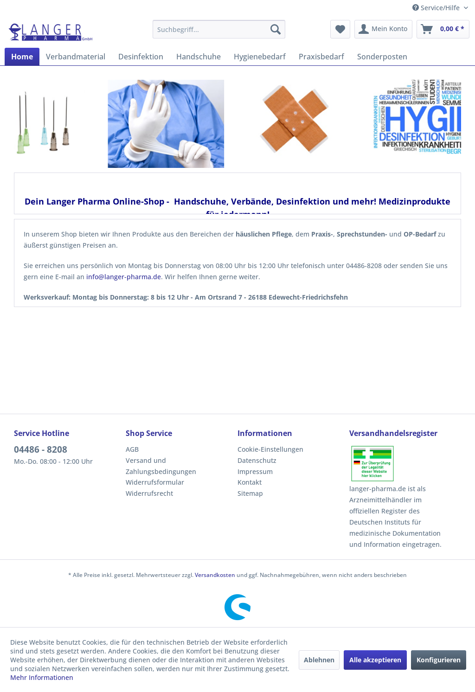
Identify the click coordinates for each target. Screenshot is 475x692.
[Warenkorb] (443, 29)
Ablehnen (319, 659)
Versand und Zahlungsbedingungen (161, 466)
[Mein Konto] (383, 29)
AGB (132, 449)
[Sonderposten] (382, 56)
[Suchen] (275, 29)
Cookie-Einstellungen (270, 449)
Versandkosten (215, 575)
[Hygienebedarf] (259, 56)
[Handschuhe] (198, 56)
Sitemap (250, 493)
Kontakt (250, 482)
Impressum (255, 471)
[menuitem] (219, 29)
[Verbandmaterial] (75, 56)
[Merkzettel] (340, 29)
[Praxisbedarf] (321, 56)
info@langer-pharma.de (123, 276)
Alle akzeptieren (375, 659)
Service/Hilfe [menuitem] (437, 7)
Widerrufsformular (155, 482)
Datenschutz (257, 460)
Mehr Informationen (41, 677)
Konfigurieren (439, 659)
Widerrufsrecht (149, 493)
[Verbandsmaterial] (290, 124)
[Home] (22, 56)
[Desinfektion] (141, 56)
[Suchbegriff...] (219, 29)
